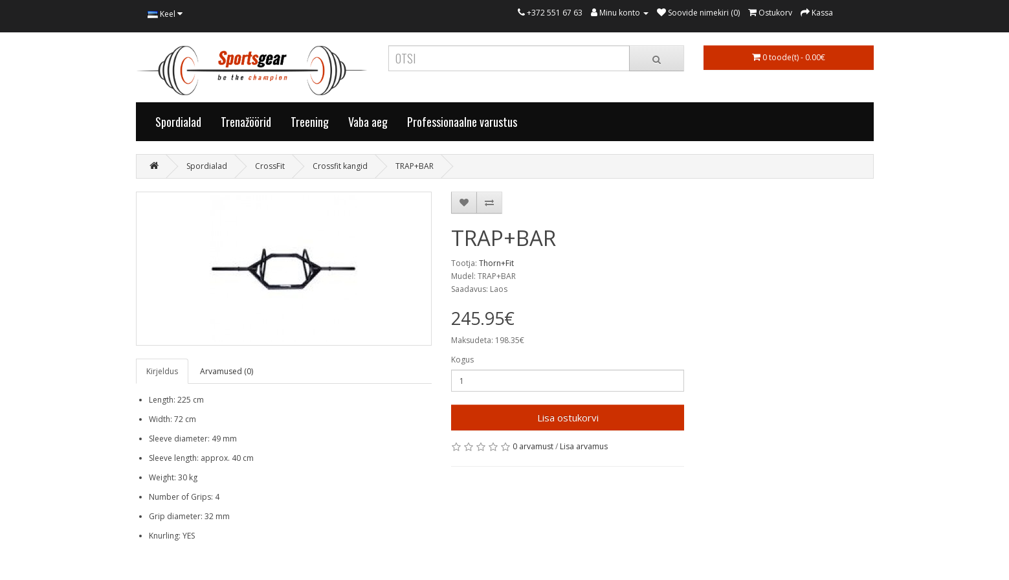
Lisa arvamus (584, 446)
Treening (310, 121)
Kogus (462, 359)
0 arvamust (533, 446)
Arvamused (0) (226, 371)
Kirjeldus (162, 371)
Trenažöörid (246, 121)
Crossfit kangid (340, 166)
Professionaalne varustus (462, 121)
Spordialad (178, 121)
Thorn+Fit (496, 263)
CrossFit (270, 166)
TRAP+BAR (414, 166)
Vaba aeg (368, 121)
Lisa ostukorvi (568, 417)
